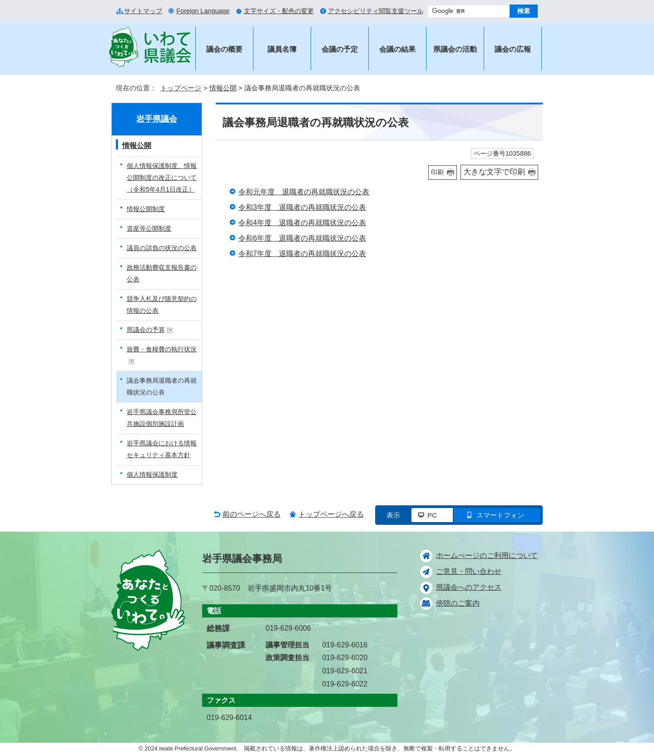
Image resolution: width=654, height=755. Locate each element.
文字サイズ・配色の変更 (279, 11)
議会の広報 (513, 49)
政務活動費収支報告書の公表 (162, 273)
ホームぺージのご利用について (487, 555)
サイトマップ (143, 11)
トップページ (180, 88)
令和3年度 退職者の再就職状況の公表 (302, 207)
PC (432, 515)
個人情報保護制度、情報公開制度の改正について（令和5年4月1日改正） (162, 177)
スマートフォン (500, 515)
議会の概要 (224, 49)
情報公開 (223, 88)
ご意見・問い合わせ (468, 571)
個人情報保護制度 (152, 474)
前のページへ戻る (252, 514)
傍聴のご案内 (458, 603)
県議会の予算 (150, 329)
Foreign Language (202, 11)
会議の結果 (397, 49)
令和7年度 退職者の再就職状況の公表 (302, 253)
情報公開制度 (146, 208)
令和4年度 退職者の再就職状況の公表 (302, 223)
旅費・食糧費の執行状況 (162, 354)
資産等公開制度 (149, 228)
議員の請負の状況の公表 (162, 248)
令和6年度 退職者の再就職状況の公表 (302, 238)
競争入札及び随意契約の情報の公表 (162, 304)
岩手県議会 (156, 118)
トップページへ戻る (331, 514)
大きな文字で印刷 (494, 172)
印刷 (437, 172)
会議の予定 (340, 49)
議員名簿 (282, 49)
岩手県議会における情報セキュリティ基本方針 (162, 449)
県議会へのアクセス (468, 587)
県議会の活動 (455, 49)
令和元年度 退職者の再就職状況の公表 (303, 192)
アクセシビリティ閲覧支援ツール (375, 11)
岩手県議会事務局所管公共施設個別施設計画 (162, 417)
